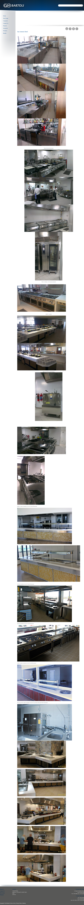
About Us (2, 889)
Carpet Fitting (15, 890)
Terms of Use (12, 903)
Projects (5, 25)
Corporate (5, 20)
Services (14, 889)
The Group (5, 18)
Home (4, 16)
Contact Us (5, 23)
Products (5, 30)
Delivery (14, 894)
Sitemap (24, 903)
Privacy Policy (19, 903)
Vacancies (5, 28)
